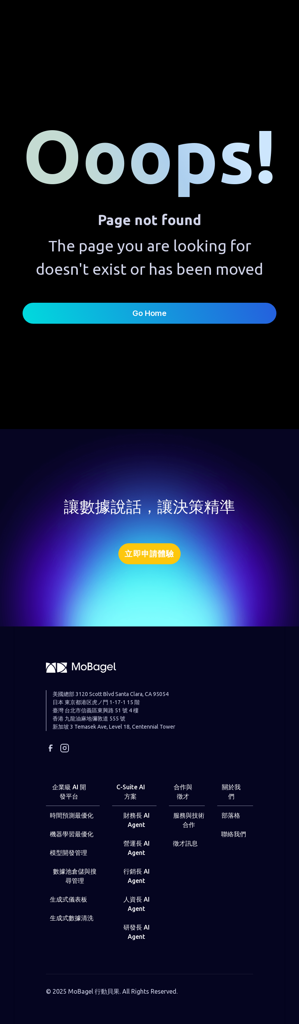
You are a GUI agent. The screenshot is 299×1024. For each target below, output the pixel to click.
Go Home (149, 313)
